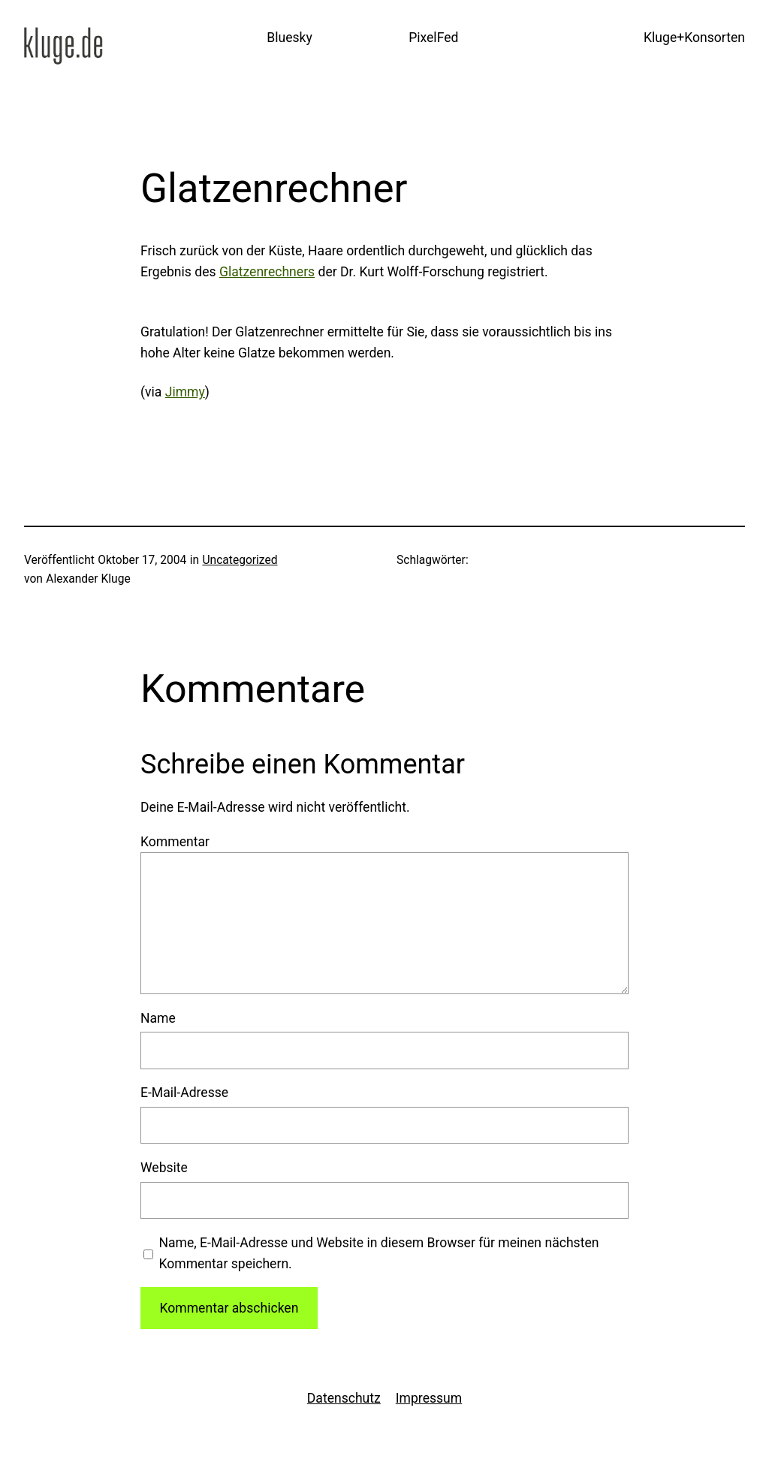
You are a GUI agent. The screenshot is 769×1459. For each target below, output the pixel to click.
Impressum (429, 1398)
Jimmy (185, 391)
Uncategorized (239, 560)
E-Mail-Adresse (184, 1092)
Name (158, 1018)
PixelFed (433, 37)
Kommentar (175, 841)
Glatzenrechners (267, 271)
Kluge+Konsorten (694, 37)
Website (164, 1167)
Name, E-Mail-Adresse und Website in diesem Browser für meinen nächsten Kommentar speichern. (378, 1253)
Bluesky (289, 37)
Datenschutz (344, 1398)
